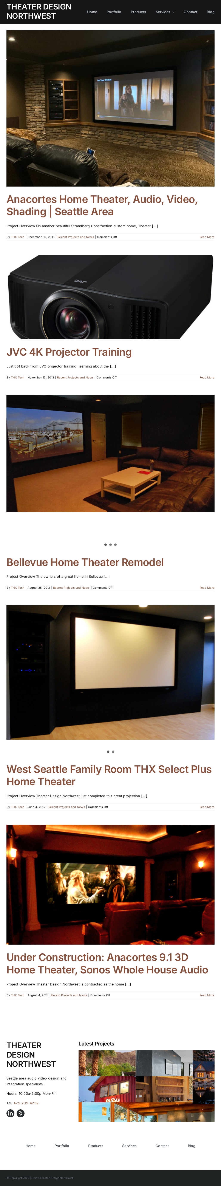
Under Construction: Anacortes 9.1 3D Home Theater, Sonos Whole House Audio (107, 963)
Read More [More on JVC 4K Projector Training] (207, 377)
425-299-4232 (26, 1103)
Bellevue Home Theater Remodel (85, 562)
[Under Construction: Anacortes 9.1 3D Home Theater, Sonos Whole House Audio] (110, 885)
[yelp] (21, 1113)
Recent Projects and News (75, 237)
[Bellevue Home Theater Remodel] (110, 453)
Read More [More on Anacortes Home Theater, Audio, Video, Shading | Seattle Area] (207, 237)
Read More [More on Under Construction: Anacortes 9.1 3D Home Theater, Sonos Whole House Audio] (207, 995)
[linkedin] (10, 1113)
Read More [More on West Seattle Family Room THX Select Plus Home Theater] (207, 807)
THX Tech (18, 237)
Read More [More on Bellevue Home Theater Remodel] (207, 587)
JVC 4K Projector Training (69, 352)
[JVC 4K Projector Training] (110, 297)
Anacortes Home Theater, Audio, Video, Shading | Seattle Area (102, 205)
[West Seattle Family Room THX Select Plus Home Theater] (110, 672)
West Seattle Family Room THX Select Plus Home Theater (109, 775)
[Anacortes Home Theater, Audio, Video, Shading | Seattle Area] (110, 108)
